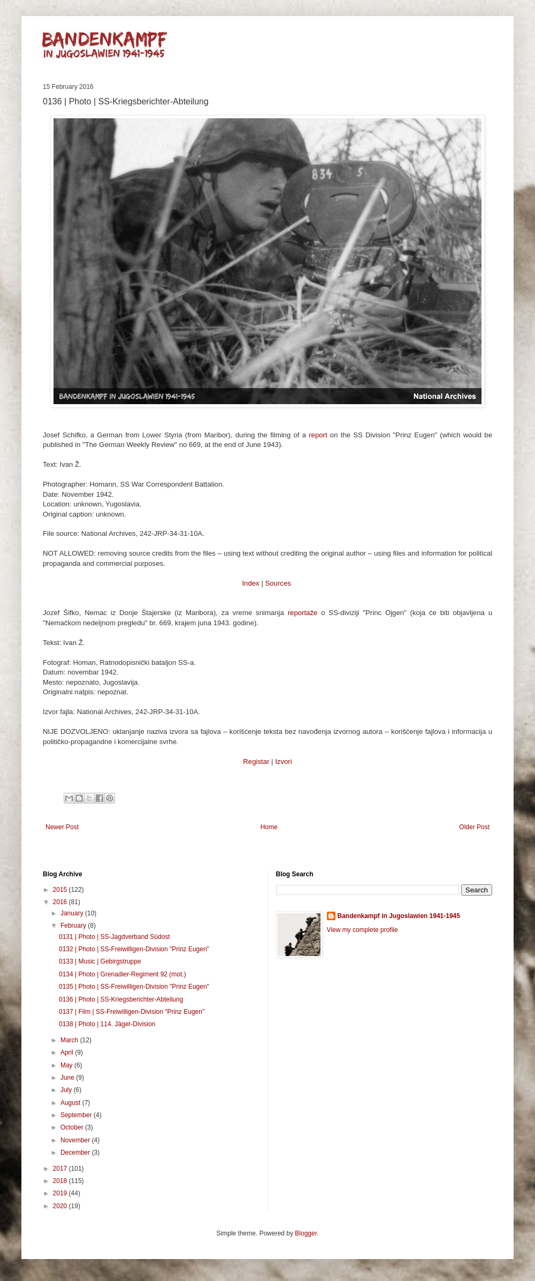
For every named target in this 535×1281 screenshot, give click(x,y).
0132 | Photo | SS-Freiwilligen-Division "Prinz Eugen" (134, 949)
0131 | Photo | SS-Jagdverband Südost (114, 937)
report (318, 435)
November (76, 1140)
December (76, 1152)
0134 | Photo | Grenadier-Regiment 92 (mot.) (122, 974)
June (68, 1077)
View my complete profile (362, 930)
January (72, 913)
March (70, 1040)
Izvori (283, 761)
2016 (61, 902)
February (74, 925)
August (71, 1102)
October (72, 1127)
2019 (61, 1193)
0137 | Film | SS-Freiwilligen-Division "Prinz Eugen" (131, 1011)
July (67, 1090)
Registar (256, 761)
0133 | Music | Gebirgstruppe (100, 961)
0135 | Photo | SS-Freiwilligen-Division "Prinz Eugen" (134, 986)
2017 (61, 1168)
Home (269, 827)
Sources (278, 583)
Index (250, 583)
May (67, 1065)
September (77, 1115)
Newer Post (62, 827)
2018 (61, 1181)
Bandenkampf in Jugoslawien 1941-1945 (399, 916)
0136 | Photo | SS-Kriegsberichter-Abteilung (121, 999)
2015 (61, 889)
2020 (61, 1206)
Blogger (306, 1233)
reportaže (303, 613)
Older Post (474, 827)
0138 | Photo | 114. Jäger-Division (107, 1024)
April (67, 1052)
